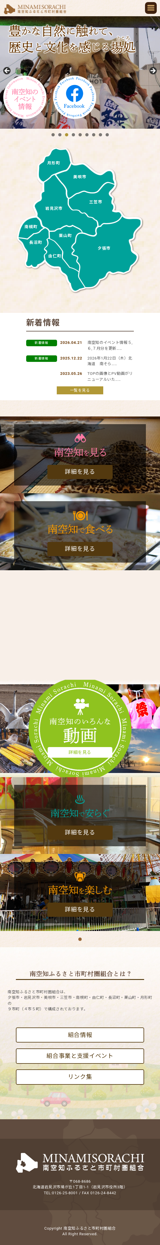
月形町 (53, 163)
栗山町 (65, 235)
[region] (80, 72)
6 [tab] (87, 134)
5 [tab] (80, 134)
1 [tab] (53, 134)
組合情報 (80, 1035)
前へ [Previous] (7, 71)
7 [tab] (93, 134)
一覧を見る (80, 390)
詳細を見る (80, 471)
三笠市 (95, 202)
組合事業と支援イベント (79, 1056)
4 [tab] (73, 134)
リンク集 (80, 1077)
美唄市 (79, 176)
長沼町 (35, 242)
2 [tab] (59, 134)
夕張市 (104, 248)
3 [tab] (66, 134)
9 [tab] (107, 134)
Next (152, 71)
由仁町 (54, 256)
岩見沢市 (54, 208)
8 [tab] (100, 134)
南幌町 (30, 226)
